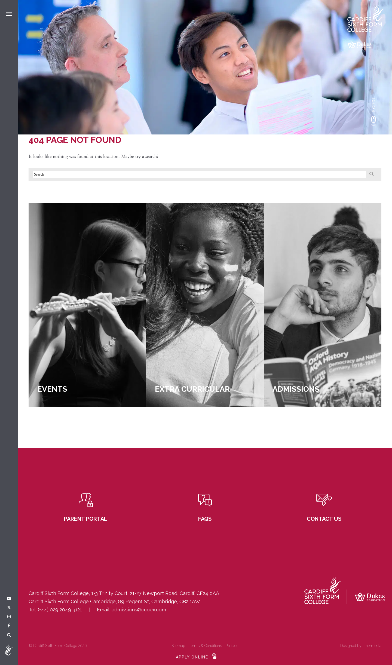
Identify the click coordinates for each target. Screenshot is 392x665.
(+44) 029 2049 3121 (60, 609)
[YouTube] (9, 598)
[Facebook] (9, 625)
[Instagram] (9, 616)
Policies (232, 645)
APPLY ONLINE (192, 657)
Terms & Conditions (205, 645)
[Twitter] (9, 607)
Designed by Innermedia (360, 645)
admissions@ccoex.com (139, 609)
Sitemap (178, 645)
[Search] (9, 635)
